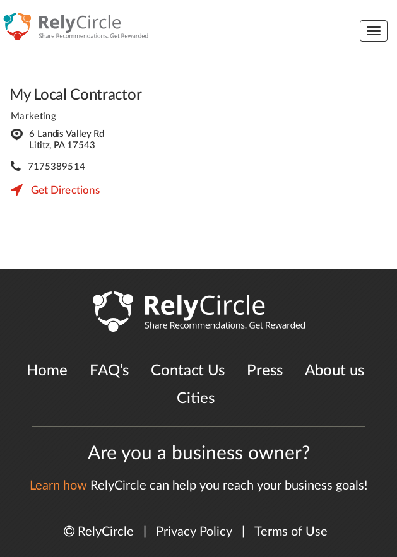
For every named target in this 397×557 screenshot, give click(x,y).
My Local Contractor (75, 95)
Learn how (58, 485)
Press (265, 370)
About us (334, 370)
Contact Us (188, 370)
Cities (196, 398)
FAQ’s (109, 370)
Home (47, 370)
